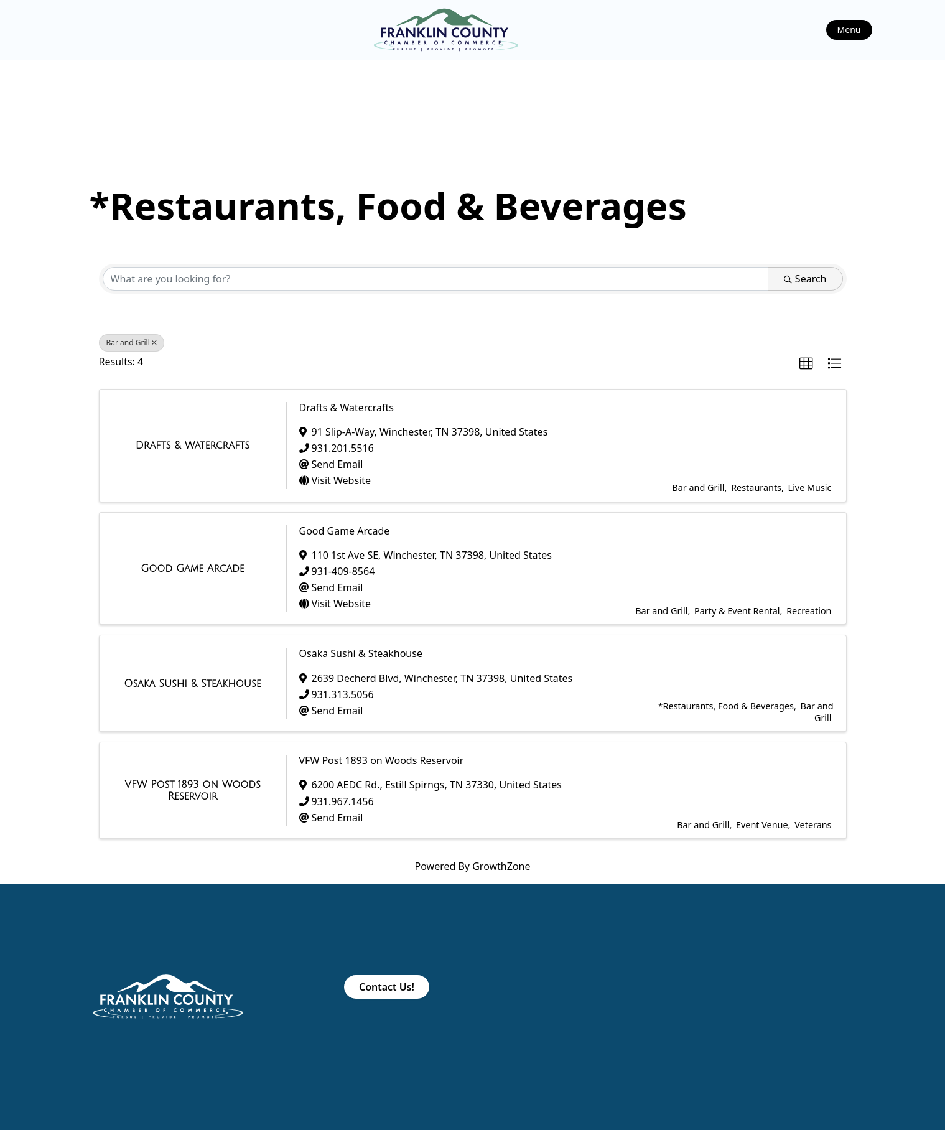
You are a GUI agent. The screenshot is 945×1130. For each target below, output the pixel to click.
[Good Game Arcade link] (192, 569)
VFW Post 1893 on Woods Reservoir (381, 760)
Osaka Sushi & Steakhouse (360, 653)
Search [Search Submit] (805, 279)
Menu (849, 29)
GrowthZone (501, 866)
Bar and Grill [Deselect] (131, 342)
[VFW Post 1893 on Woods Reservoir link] (193, 790)
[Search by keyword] (435, 279)
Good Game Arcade (344, 531)
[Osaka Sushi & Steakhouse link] (192, 684)
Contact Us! (386, 987)
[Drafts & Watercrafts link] (193, 445)
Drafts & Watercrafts (346, 407)
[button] (806, 364)
